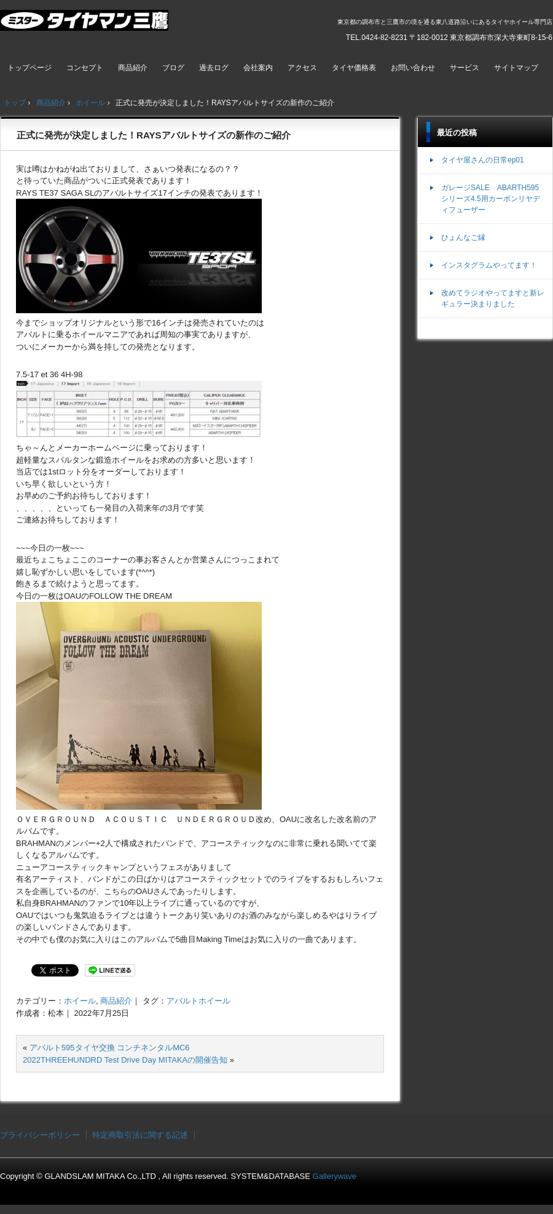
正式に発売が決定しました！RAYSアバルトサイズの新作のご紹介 (154, 135)
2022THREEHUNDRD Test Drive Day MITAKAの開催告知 (125, 1059)
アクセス (302, 67)
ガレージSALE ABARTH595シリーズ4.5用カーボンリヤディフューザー (490, 198)
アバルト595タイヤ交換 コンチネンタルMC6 (109, 1047)
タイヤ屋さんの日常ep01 (482, 160)
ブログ (173, 67)
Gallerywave (335, 1176)
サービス (464, 67)
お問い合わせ (413, 67)
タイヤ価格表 (354, 67)
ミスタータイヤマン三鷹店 (85, 25)
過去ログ (214, 67)
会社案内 (258, 67)
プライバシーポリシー (40, 1135)
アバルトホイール (198, 1000)
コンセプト (84, 67)
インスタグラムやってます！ (489, 265)
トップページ (29, 67)
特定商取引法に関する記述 (140, 1135)
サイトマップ (516, 67)
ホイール (80, 1000)
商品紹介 (132, 67)
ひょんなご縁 (463, 237)
